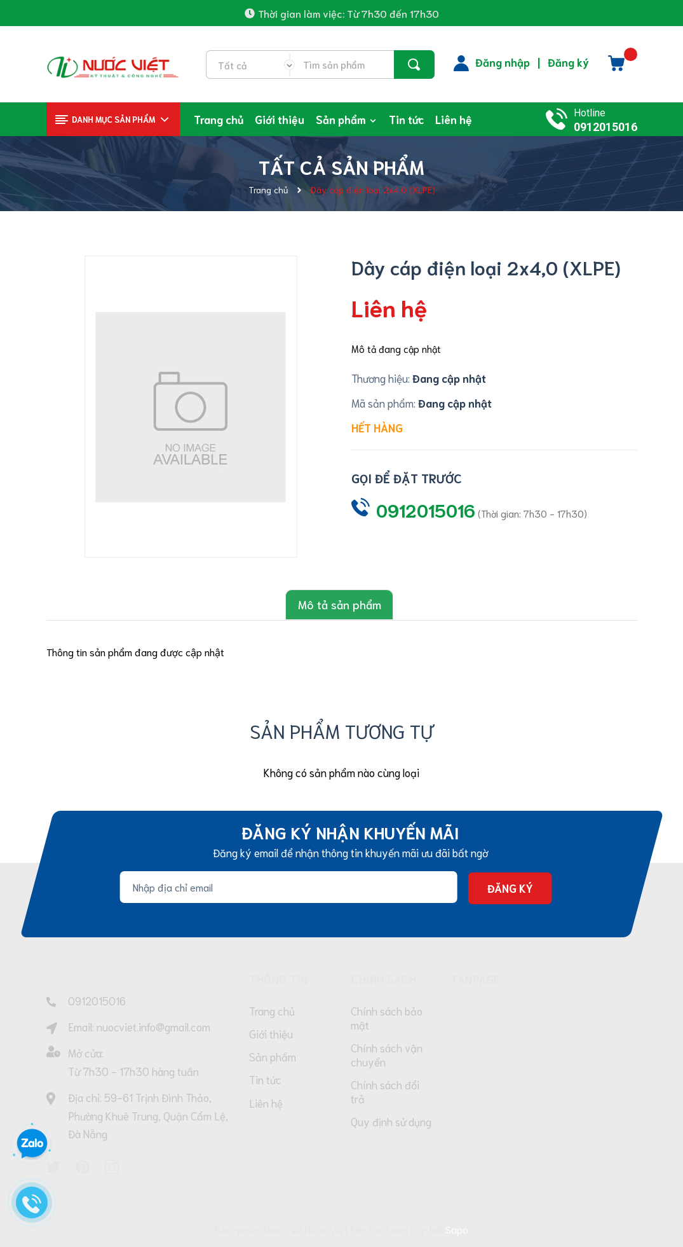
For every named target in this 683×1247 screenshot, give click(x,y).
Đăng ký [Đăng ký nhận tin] (509, 887)
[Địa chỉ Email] (288, 886)
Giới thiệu (271, 1035)
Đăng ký (568, 62)
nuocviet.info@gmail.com (153, 1025)
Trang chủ (272, 1011)
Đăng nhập (502, 62)
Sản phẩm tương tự (341, 729)
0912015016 (605, 127)
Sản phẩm (272, 1059)
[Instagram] (112, 1166)
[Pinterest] (83, 1166)
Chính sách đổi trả (385, 1094)
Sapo (456, 1227)
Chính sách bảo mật (387, 1018)
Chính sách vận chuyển (387, 1056)
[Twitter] (53, 1166)
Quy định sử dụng (391, 1126)
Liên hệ (266, 1108)
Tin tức (265, 1084)
